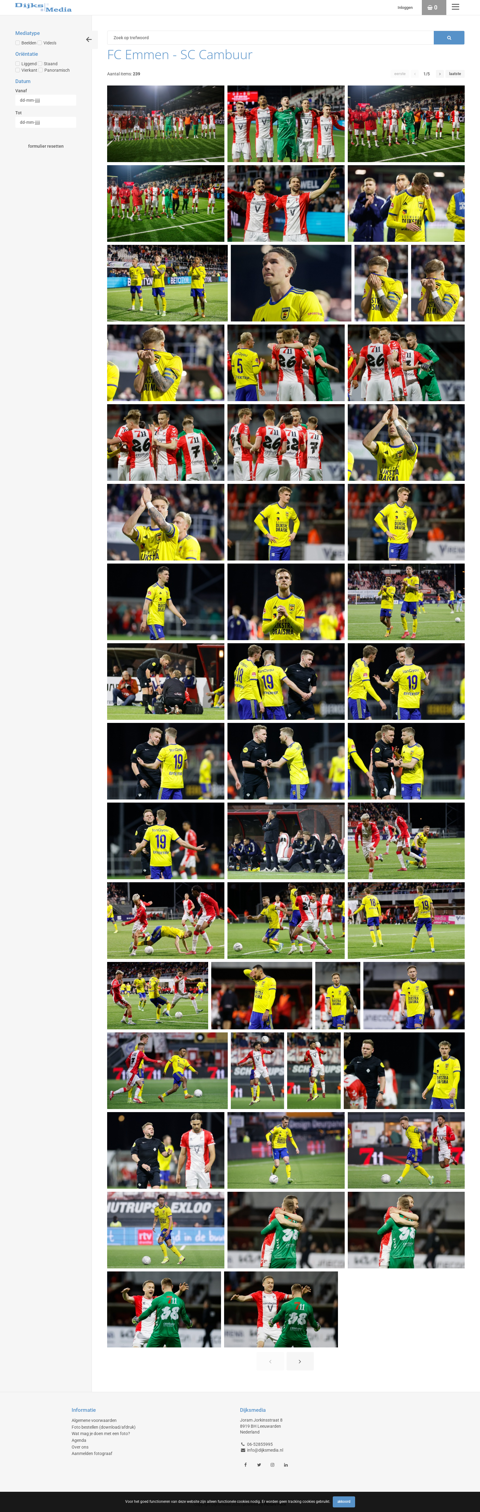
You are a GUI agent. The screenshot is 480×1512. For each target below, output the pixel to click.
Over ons (80, 1447)
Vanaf (21, 90)
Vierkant (26, 70)
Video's (46, 42)
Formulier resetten (46, 146)
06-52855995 (260, 1444)
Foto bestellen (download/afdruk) (104, 1427)
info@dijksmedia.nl (265, 1450)
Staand (48, 63)
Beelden (25, 42)
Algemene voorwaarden (94, 1420)
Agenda (79, 1440)
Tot (18, 112)
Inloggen (405, 7)
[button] (415, 74)
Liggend (26, 63)
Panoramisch (54, 70)
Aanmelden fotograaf (92, 1453)
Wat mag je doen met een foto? (101, 1433)
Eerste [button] (400, 73)
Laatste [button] (455, 73)
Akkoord (344, 1501)
